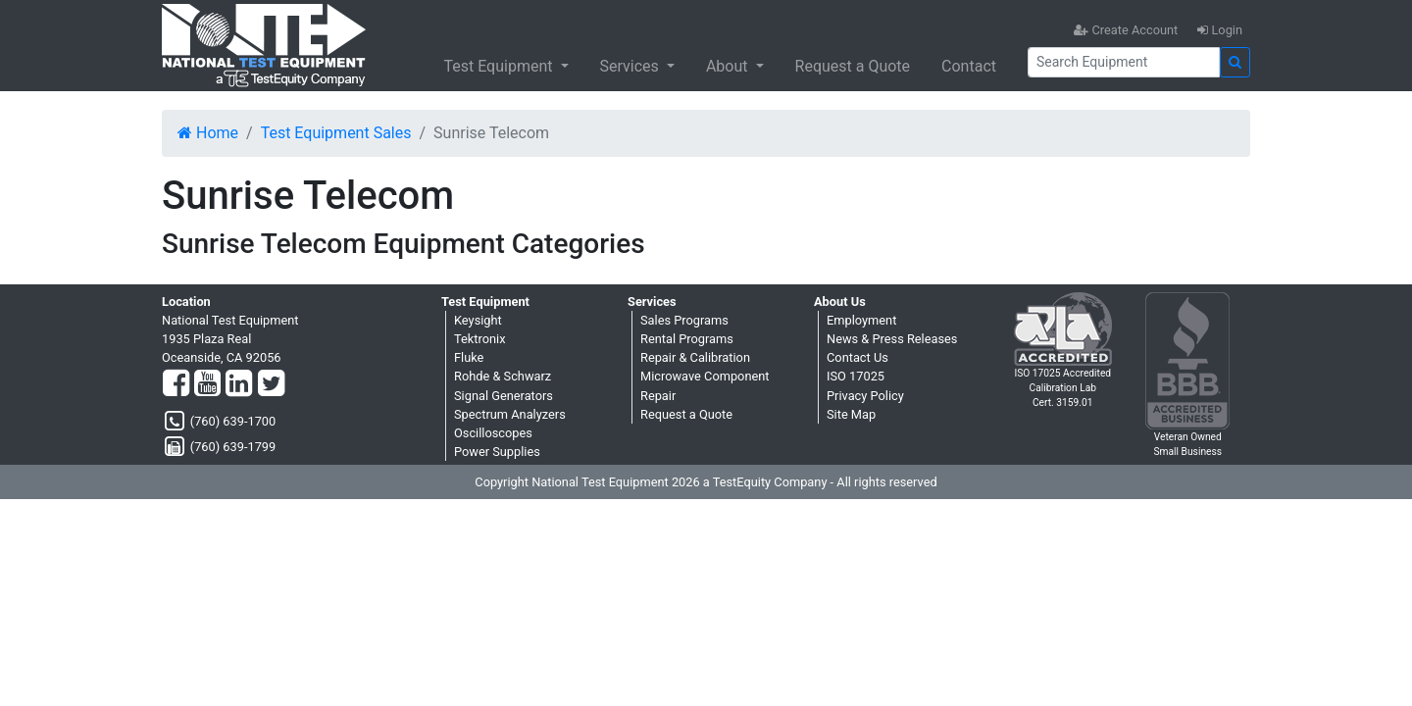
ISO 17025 (855, 376)
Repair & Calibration (695, 357)
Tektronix (480, 338)
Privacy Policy (865, 395)
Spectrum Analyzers (510, 414)
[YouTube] (207, 384)
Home (207, 133)
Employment (861, 320)
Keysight (478, 320)
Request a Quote (853, 66)
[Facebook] (176, 384)
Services (631, 66)
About (729, 66)
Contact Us (857, 357)
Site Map (851, 414)
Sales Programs (684, 320)
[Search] (1124, 62)
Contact (968, 66)
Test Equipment (499, 66)
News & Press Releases (892, 338)
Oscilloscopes (493, 433)
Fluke (468, 357)
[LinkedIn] (239, 384)
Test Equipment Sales (336, 133)
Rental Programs (686, 338)
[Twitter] (271, 384)
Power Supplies (497, 451)
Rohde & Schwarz (502, 376)
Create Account (1126, 30)
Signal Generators (503, 395)
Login (1219, 30)
